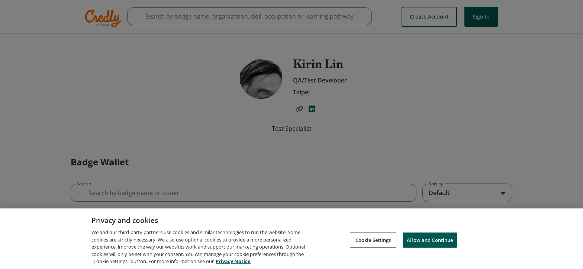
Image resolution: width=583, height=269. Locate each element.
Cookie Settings (373, 244)
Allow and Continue (430, 244)
